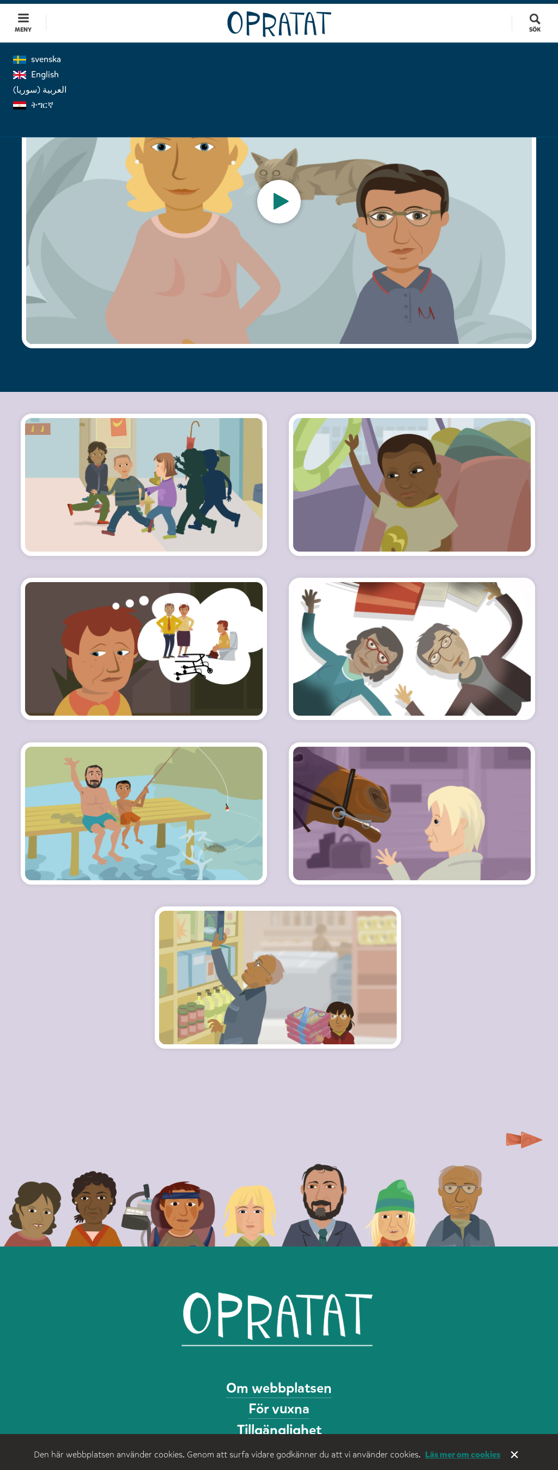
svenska (37, 59)
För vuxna (279, 1408)
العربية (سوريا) (39, 89)
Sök (535, 30)
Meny (23, 30)
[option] (279, 201)
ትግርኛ (33, 105)
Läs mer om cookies (462, 1454)
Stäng (515, 1456)
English (36, 74)
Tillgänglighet (279, 1429)
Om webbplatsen (279, 1388)
